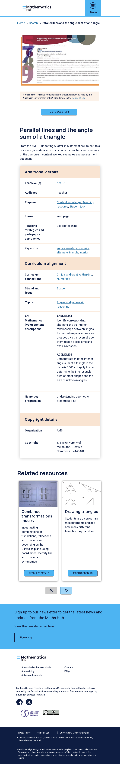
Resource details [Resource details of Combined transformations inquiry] (39, 573)
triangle (73, 252)
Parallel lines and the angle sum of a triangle (71, 23)
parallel (70, 248)
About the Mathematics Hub (36, 667)
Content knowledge (69, 202)
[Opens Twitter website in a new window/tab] (29, 702)
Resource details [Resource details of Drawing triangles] (83, 573)
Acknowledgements (31, 675)
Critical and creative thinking (74, 274)
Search (33, 23)
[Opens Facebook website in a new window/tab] (19, 702)
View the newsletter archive (34, 626)
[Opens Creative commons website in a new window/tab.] (51, 712)
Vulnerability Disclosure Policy (74, 732)
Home (21, 23)
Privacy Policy (24, 732)
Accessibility (27, 671)
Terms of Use (78, 98)
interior (83, 252)
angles (61, 248)
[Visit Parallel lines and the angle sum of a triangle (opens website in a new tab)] (62, 59)
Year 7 (61, 183)
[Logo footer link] (32, 657)
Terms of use (42, 732)
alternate (62, 252)
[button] (93, 5)
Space (61, 288)
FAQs (67, 671)
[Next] (66, 590)
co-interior (82, 248)
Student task (77, 206)
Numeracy (63, 278)
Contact (68, 667)
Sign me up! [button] (26, 637)
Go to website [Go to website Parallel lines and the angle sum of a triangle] (59, 112)
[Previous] (51, 590)
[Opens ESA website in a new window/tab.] (31, 712)
